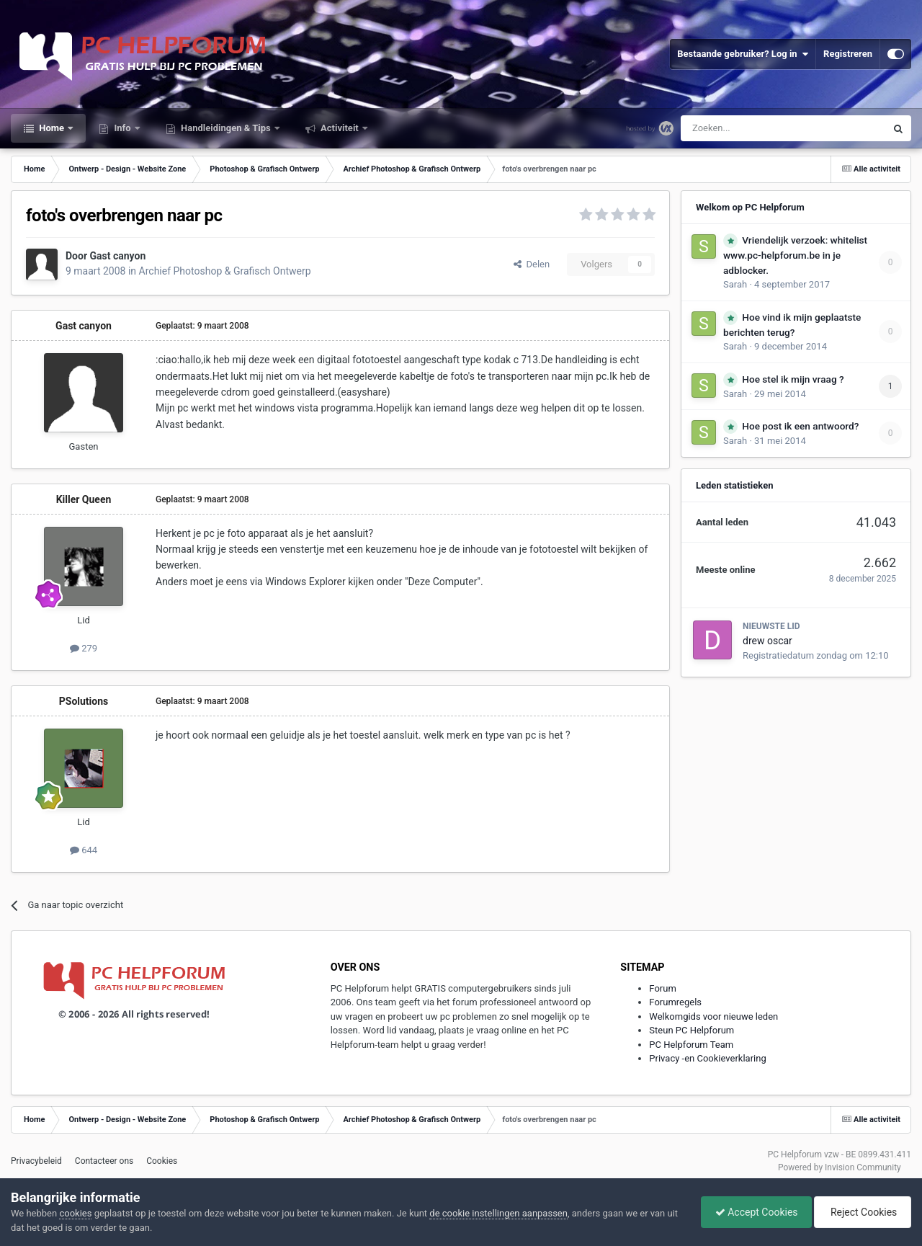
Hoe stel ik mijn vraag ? (792, 379)
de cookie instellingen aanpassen (498, 1213)
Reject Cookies (861, 1212)
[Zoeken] (753, 128)
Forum (662, 988)
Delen (532, 264)
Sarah (735, 284)
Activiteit (339, 128)
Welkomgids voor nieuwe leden (713, 1016)
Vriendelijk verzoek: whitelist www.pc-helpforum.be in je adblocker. (795, 255)
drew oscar (767, 640)
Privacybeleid (36, 1161)
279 (83, 648)
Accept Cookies (753, 1212)
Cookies (161, 1161)
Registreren (847, 53)
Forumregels (675, 1002)
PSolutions (83, 701)
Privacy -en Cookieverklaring (707, 1058)
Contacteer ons (104, 1161)
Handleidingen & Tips (226, 128)
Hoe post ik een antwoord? (800, 426)
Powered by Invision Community (839, 1167)
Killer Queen (84, 499)
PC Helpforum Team (691, 1044)
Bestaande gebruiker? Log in (742, 54)
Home (51, 128)
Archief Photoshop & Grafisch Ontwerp (225, 271)
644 (83, 850)
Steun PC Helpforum (691, 1030)
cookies (75, 1213)
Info (122, 128)
